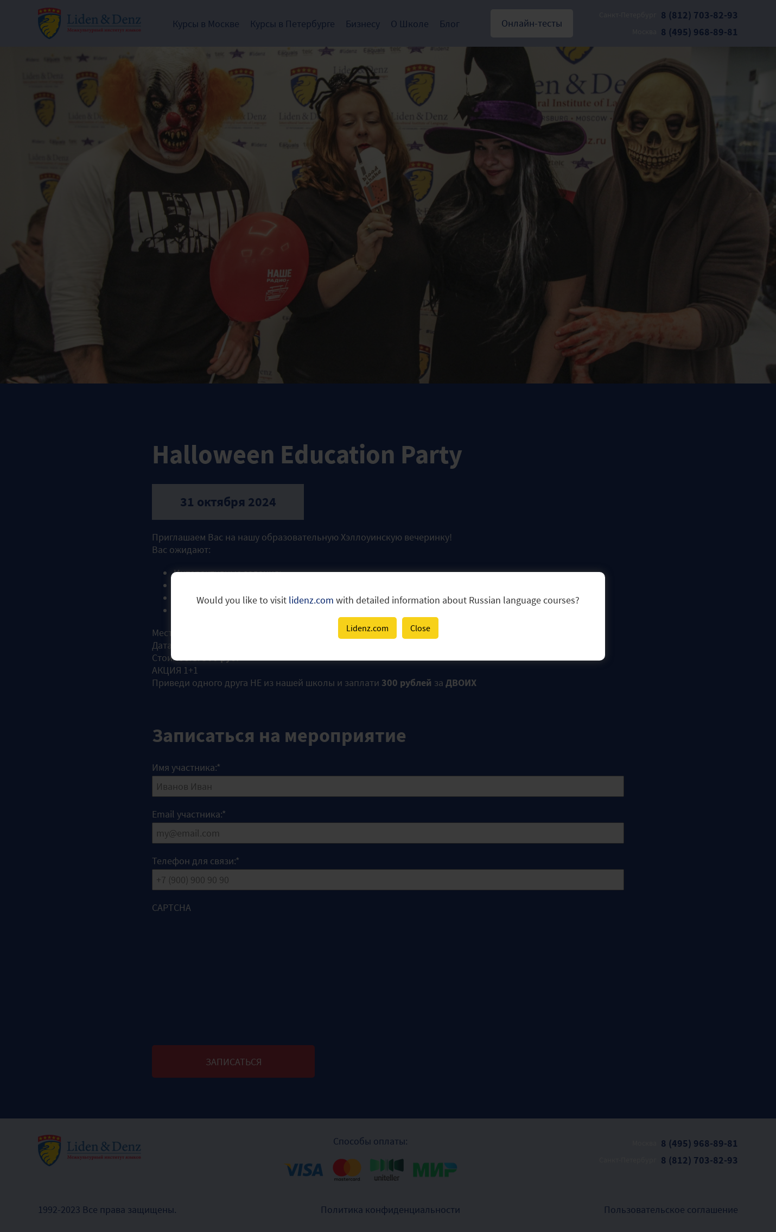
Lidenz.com (367, 628)
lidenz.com (311, 600)
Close (420, 628)
